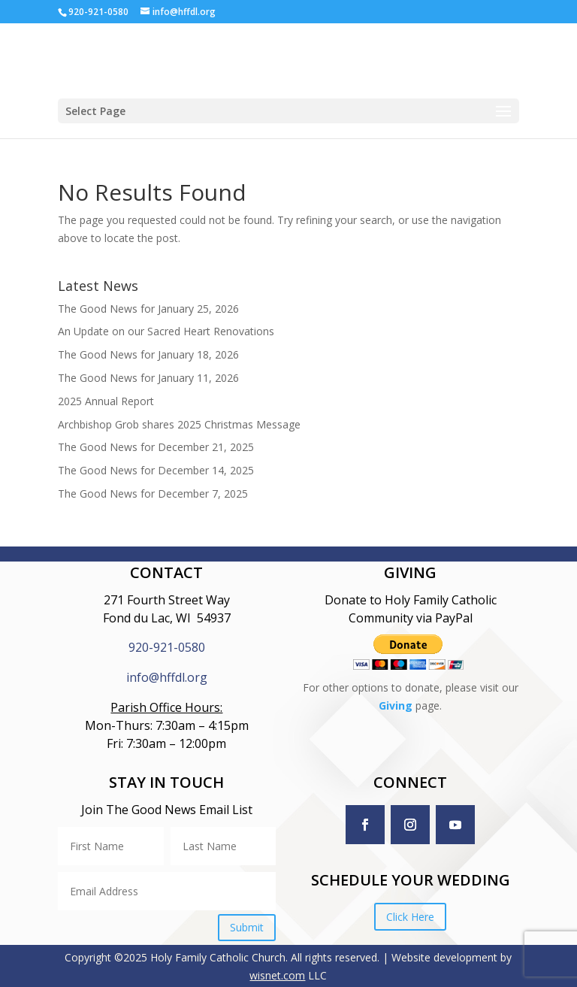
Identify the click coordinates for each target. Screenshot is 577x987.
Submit (247, 927)
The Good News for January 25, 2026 (148, 308)
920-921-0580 (166, 647)
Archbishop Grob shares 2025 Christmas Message (179, 424)
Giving (395, 705)
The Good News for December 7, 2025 (153, 493)
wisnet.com (277, 975)
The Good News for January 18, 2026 (148, 354)
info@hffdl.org (166, 677)
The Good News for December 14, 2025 (156, 470)
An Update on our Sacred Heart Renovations (166, 331)
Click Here (410, 917)
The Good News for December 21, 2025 (156, 447)
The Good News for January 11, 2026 (148, 378)
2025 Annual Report (106, 401)
